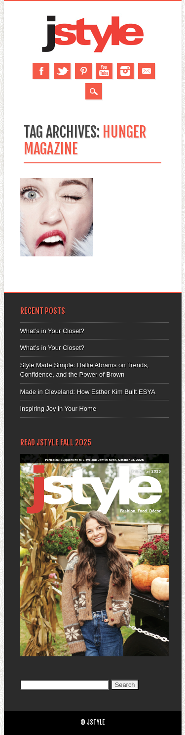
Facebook (41, 71)
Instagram (125, 71)
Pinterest (83, 71)
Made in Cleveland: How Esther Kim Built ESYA (87, 391)
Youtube (104, 71)
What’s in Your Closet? (52, 331)
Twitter (62, 71)
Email (146, 71)
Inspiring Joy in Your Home (58, 408)
